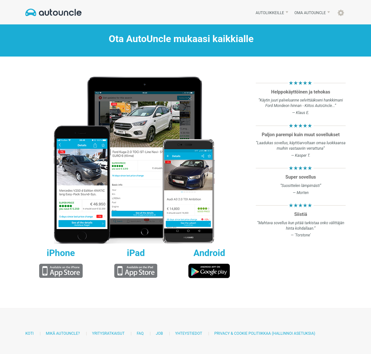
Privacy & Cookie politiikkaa (242, 333)
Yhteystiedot (188, 333)
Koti (29, 333)
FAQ (140, 333)
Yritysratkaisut (108, 333)
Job (159, 333)
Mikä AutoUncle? (63, 333)
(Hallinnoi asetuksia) (293, 333)
